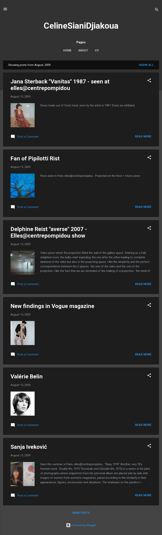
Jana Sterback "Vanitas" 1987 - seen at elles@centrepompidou (60, 84)
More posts (81, 512)
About (83, 50)
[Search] (156, 10)
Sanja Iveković (29, 447)
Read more (143, 136)
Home (67, 50)
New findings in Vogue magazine (52, 306)
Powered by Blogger (81, 525)
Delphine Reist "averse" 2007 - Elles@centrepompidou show (49, 232)
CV (97, 50)
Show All (146, 65)
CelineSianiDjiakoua (81, 26)
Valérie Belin (27, 376)
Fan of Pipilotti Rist (35, 158)
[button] (149, 81)
